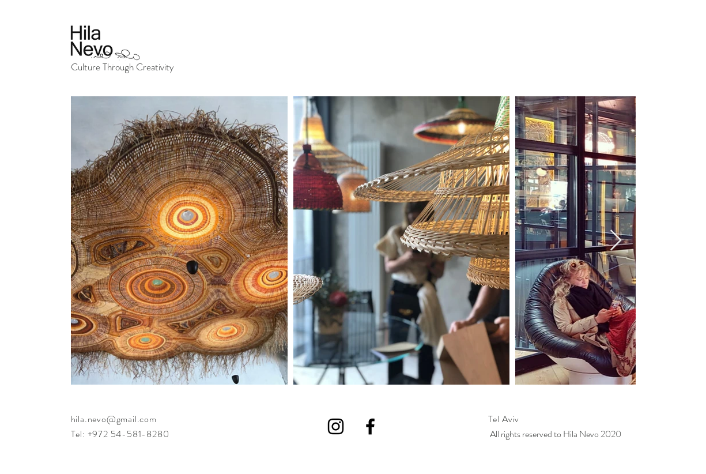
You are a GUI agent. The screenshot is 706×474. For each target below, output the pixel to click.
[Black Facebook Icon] (370, 426)
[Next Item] (615, 241)
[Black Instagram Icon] (335, 426)
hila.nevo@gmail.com (114, 419)
